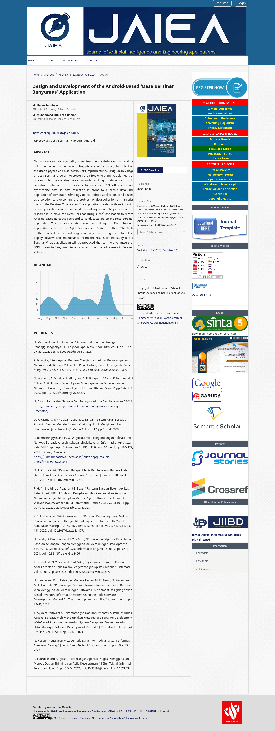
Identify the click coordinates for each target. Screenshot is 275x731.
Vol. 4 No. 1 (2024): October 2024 (77, 74)
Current (32, 60)
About (91, 60)
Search (240, 60)
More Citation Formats (153, 232)
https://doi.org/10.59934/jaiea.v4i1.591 (57, 133)
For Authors (201, 561)
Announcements (70, 60)
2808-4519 (132, 711)
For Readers (201, 553)
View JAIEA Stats (202, 295)
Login (242, 3)
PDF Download (151, 170)
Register (222, 3)
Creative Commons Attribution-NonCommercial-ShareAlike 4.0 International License (160, 317)
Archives (48, 60)
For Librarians (202, 569)
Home (35, 74)
